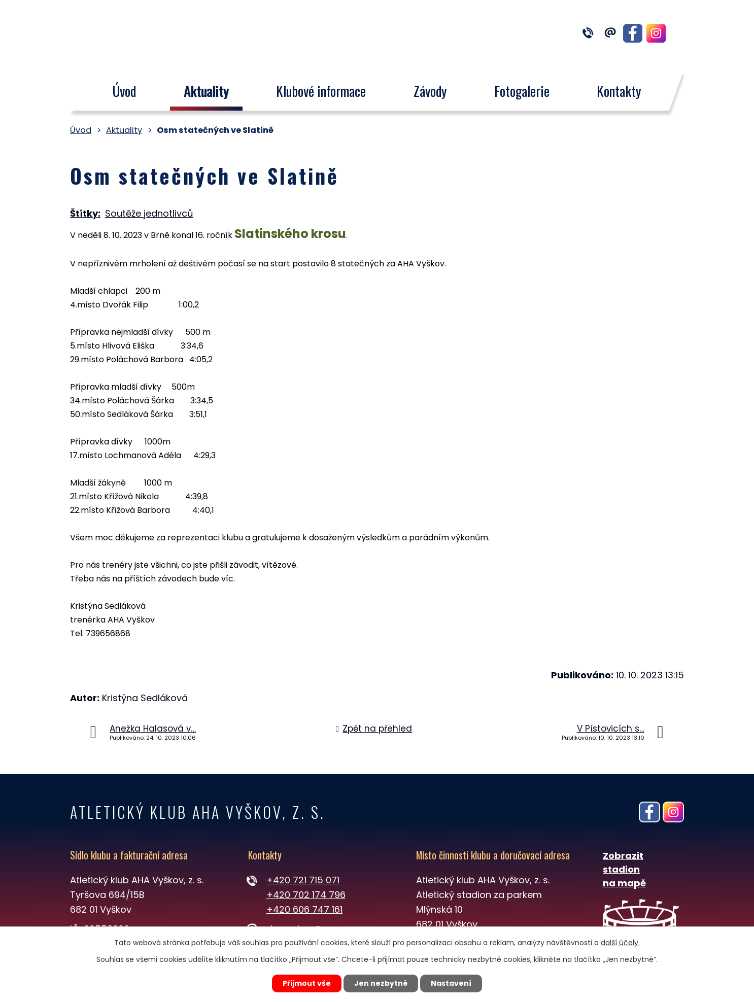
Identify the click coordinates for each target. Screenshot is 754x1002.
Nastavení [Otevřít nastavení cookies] (451, 983)
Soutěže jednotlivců (149, 213)
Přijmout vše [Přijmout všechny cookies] (307, 983)
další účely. (620, 943)
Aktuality (206, 91)
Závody (430, 91)
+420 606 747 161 (304, 909)
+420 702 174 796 (306, 894)
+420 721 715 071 (302, 880)
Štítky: (85, 213)
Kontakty (619, 91)
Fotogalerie (522, 91)
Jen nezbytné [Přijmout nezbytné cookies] (380, 983)
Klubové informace (321, 91)
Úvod (124, 91)
